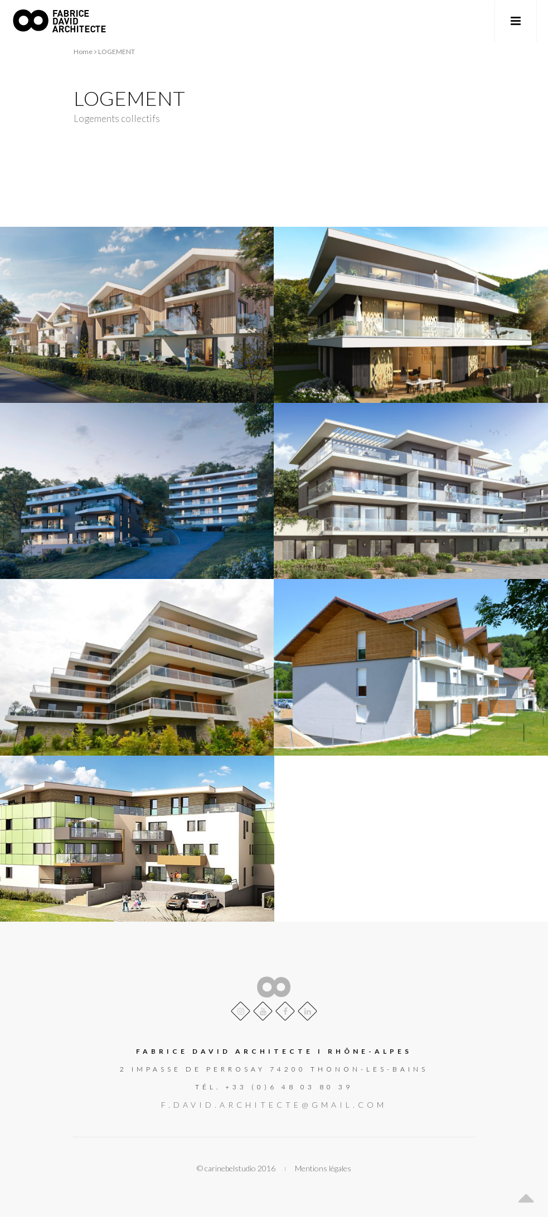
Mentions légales (323, 1168)
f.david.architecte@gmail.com (274, 1104)
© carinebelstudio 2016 (236, 1168)
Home (83, 51)
